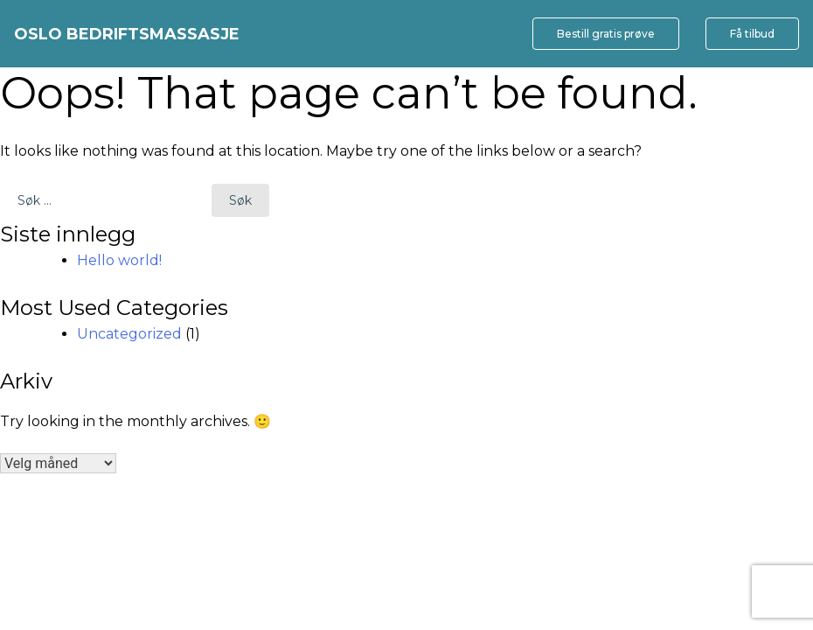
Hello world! (119, 260)
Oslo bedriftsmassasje (127, 34)
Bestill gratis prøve (606, 33)
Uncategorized (129, 334)
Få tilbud (752, 33)
